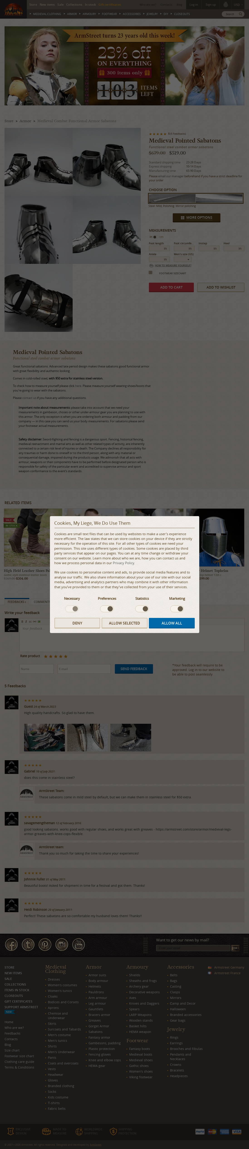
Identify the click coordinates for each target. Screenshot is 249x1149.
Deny (77, 623)
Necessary (72, 598)
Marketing (177, 598)
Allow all (172, 623)
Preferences (107, 598)
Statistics (142, 598)
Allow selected (124, 623)
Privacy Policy (123, 563)
